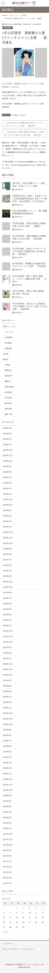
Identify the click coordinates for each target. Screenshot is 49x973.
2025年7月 (7, 477)
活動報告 (8, 348)
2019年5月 (7, 752)
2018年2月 (7, 823)
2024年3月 (7, 521)
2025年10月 (8, 461)
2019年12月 (8, 713)
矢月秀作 (8, 398)
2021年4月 (7, 653)
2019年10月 (8, 724)
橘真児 (7, 381)
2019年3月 (7, 763)
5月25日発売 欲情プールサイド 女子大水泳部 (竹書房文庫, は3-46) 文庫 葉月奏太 (29, 251)
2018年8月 (7, 801)
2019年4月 (7, 757)
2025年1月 (7, 494)
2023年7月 (7, 560)
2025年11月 (8, 455)
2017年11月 (8, 839)
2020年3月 (7, 697)
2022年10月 (8, 587)
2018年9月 (7, 796)
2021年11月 (8, 636)
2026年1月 (7, 445)
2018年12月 (8, 779)
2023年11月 (8, 538)
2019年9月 (7, 730)
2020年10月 (8, 675)
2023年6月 (7, 565)
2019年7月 (7, 741)
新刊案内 (7, 28)
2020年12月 (8, 664)
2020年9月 (7, 680)
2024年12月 (8, 499)
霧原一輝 (8, 414)
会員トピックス (9, 326)
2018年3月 (7, 817)
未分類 (5, 354)
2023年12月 (8, 532)
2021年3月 (7, 658)
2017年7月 (7, 861)
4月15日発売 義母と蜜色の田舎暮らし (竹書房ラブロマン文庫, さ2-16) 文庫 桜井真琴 (24, 133)
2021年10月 (8, 642)
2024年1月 (7, 527)
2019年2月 (7, 768)
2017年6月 (7, 867)
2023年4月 (7, 571)
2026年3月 (7, 434)
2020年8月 (7, 686)
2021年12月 (8, 631)
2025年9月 (7, 466)
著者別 (5, 359)
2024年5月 (7, 516)
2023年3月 (7, 576)
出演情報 (8, 337)
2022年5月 (7, 609)
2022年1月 (7, 625)
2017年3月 (7, 883)
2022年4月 (7, 615)
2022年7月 (7, 598)
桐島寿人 (8, 370)
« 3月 (5, 932)
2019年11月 (8, 719)
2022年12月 (8, 582)
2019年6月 (7, 746)
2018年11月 (8, 785)
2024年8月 (7, 510)
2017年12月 (8, 834)
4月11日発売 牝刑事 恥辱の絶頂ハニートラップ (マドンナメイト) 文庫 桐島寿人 (24, 124)
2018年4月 (7, 812)
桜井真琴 (8, 376)
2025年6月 (7, 483)
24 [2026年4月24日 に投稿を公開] (30, 922)
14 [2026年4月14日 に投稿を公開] (10, 918)
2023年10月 (8, 543)
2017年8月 (7, 856)
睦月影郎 (8, 392)
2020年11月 (8, 669)
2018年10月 (8, 790)
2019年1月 (7, 774)
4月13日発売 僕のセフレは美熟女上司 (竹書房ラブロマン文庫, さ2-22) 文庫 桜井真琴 (29, 306)
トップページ (7, 943)
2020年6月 (7, 691)
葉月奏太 (23, 115)
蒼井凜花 (8, 409)
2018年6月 (7, 806)
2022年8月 (7, 593)
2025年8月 (7, 472)
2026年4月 (7, 428)
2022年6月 (7, 604)
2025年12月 (8, 450)
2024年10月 (8, 505)
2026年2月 (7, 439)
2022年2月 (7, 620)
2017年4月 (7, 878)
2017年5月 (7, 872)
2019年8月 (7, 735)
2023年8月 (7, 554)
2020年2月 (7, 702)
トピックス (9, 332)
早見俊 (7, 365)
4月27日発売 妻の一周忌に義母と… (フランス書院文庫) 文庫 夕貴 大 (29, 279)
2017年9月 (7, 850)
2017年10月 (8, 845)
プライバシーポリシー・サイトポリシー (18, 949)
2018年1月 (7, 828)
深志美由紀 (9, 387)
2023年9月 (7, 549)
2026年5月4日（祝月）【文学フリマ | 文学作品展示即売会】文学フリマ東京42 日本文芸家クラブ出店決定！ (29, 198)
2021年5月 (7, 647)
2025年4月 (7, 488)
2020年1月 (7, 708)
